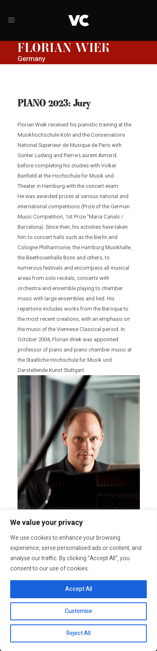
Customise (78, 611)
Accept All (78, 589)
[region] (78, 580)
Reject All (78, 633)
